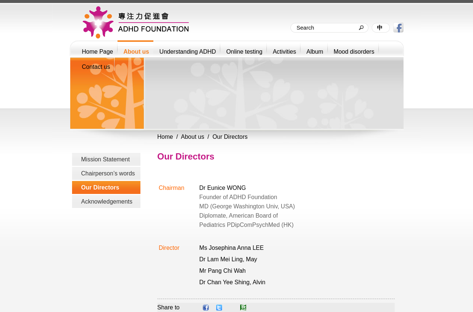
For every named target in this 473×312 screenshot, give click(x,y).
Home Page (97, 51)
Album (314, 51)
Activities (284, 51)
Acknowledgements (107, 201)
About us (136, 51)
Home (165, 137)
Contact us (96, 67)
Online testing (244, 51)
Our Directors (100, 187)
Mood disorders (354, 51)
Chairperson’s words (108, 173)
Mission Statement (105, 159)
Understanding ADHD (187, 51)
